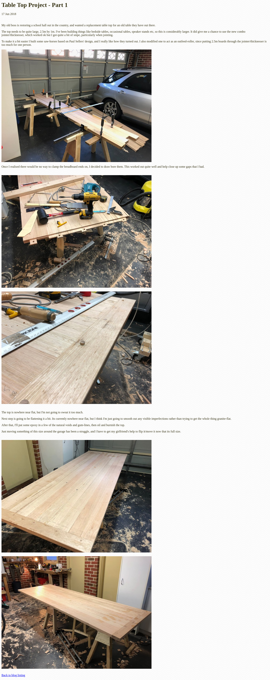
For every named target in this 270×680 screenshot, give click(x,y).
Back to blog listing (13, 675)
